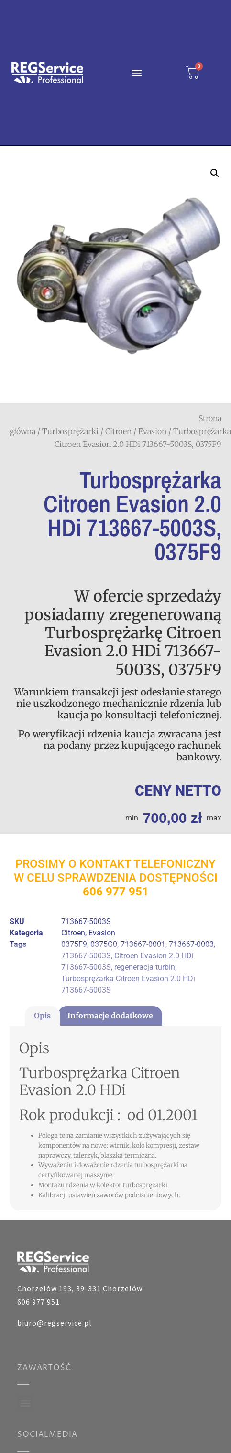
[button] (136, 73)
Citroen (118, 431)
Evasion (152, 431)
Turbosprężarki (70, 431)
